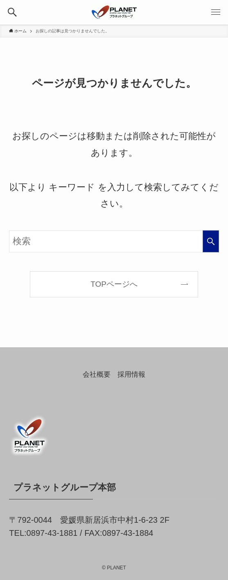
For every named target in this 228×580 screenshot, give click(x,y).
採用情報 (131, 374)
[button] (12, 12)
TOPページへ (114, 284)
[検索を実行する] (211, 241)
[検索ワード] (114, 241)
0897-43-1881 (52, 532)
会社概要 (97, 374)
